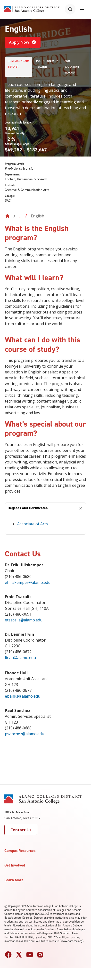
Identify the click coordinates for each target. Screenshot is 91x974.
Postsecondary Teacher (18, 63)
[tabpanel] (45, 524)
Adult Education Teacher (72, 66)
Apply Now (22, 42)
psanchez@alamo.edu (24, 733)
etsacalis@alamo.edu (23, 620)
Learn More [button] (14, 880)
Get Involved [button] (14, 865)
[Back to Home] (7, 216)
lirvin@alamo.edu (20, 657)
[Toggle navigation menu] (82, 9)
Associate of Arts (32, 524)
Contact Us (20, 830)
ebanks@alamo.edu (23, 696)
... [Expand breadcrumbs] (20, 216)
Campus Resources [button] (19, 850)
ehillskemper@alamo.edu (27, 582)
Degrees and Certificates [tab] (28, 508)
